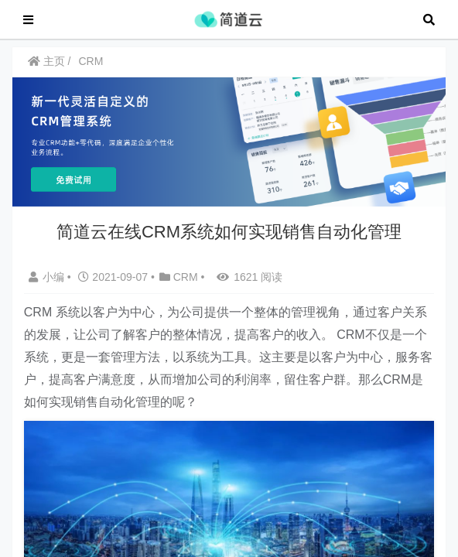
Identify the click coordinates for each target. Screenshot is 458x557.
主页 (46, 69)
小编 (48, 284)
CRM (90, 69)
